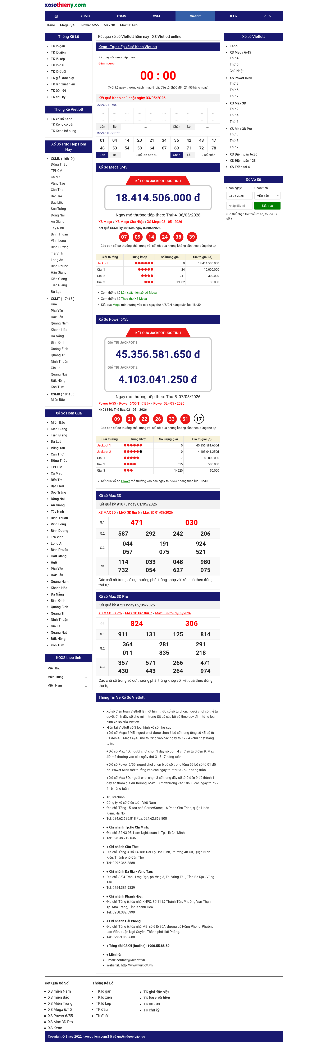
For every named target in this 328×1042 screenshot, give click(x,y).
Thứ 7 (234, 96)
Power (125, 481)
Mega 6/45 (68, 25)
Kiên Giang (59, 279)
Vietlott (195, 16)
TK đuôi (102, 1016)
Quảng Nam (60, 323)
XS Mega (105, 222)
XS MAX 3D (107, 513)
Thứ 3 (234, 83)
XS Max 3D (238, 103)
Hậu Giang (59, 272)
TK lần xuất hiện (63, 84)
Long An (57, 260)
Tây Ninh (57, 228)
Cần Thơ (57, 190)
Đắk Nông (58, 381)
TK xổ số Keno (61, 119)
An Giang (57, 222)
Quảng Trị (58, 355)
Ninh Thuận (59, 362)
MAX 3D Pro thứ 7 (138, 613)
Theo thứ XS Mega (134, 299)
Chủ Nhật (236, 71)
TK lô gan (58, 46)
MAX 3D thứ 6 (129, 513)
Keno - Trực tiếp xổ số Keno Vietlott (128, 47)
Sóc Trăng (58, 209)
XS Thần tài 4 (240, 167)
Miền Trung (55, 677)
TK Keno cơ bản (62, 124)
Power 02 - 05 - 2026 (168, 403)
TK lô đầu (58, 65)
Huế (54, 304)
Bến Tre (56, 196)
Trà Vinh (57, 253)
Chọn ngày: (234, 188)
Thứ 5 (234, 90)
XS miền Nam (59, 991)
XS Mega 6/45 (240, 52)
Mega (116, 305)
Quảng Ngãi (59, 374)
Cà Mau (56, 177)
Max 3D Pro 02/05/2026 (173, 613)
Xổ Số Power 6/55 (113, 319)
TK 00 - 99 (58, 91)
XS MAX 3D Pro (110, 613)
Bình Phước (59, 266)
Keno (51, 25)
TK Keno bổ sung (63, 131)
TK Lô (232, 16)
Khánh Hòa (59, 330)
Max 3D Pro (128, 25)
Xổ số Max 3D (110, 495)
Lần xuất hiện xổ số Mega (139, 293)
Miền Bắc (58, 400)
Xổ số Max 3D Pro (113, 596)
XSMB (85, 16)
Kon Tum (57, 387)
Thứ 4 (234, 58)
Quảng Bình (59, 349)
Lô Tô (267, 16)
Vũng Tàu (58, 183)
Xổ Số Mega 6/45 (113, 167)
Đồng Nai (58, 215)
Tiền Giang (59, 285)
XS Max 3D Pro (241, 129)
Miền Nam (54, 685)
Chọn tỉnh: (261, 188)
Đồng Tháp (59, 164)
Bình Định (58, 343)
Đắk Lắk (57, 317)
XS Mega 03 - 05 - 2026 (164, 222)
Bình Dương (59, 247)
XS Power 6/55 (241, 78)
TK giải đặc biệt (62, 78)
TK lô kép (58, 59)
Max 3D (109, 25)
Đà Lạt (56, 292)
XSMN (121, 16)
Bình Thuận (59, 234)
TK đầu (102, 1009)
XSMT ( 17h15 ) (62, 299)
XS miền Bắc (58, 997)
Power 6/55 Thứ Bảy (134, 403)
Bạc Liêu (57, 203)
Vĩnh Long (58, 241)
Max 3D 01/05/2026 (158, 513)
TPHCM (56, 171)
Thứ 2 (234, 109)
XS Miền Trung (60, 1003)
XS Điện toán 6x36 (243, 154)
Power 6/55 (90, 25)
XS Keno (55, 1028)
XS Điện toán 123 (243, 161)
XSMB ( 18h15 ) (62, 394)
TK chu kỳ (58, 97)
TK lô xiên (58, 52)
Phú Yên (57, 311)
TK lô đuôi (58, 72)
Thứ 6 (234, 64)
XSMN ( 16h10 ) (63, 159)
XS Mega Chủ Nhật (129, 222)
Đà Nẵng (57, 336)
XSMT (157, 16)
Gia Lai (56, 368)
